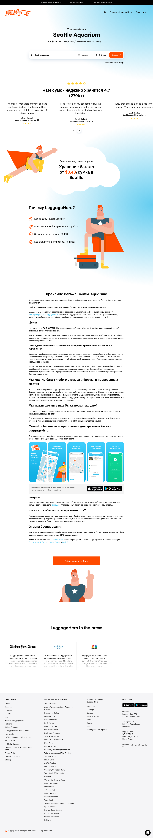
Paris (89, 719)
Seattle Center (50, 793)
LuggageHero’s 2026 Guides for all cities (18, 748)
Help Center (9, 734)
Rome (89, 723)
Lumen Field (49, 786)
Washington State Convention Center (59, 803)
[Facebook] (132, 745)
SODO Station (50, 763)
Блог (6, 717)
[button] (148, 833)
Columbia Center (51, 729)
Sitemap (8, 760)
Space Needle (49, 806)
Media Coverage (13, 744)
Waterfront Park (50, 719)
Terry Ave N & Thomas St (54, 773)
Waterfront (48, 800)
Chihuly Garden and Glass (54, 780)
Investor (10, 710)
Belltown (47, 820)
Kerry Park (48, 743)
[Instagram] (139, 745)
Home (7, 703)
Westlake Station (51, 796)
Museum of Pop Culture (53, 739)
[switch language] (105, 12)
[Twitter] (135, 745)
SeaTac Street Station (53, 810)
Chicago (90, 709)
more (31, 113)
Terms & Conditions (12, 756)
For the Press (10, 740)
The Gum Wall (49, 703)
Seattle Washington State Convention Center (59, 708)
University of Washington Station (57, 750)
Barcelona (91, 706)
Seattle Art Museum (52, 733)
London (90, 713)
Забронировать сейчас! (76, 560)
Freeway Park (49, 716)
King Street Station (51, 813)
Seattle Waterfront (51, 736)
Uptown (47, 776)
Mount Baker (49, 760)
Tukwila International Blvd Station (57, 753)
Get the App (141, 12)
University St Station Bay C (54, 770)
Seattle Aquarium (51, 783)
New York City (93, 716)
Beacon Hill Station (51, 713)
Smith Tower (49, 723)
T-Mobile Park (49, 790)
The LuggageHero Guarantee (18, 737)
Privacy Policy (10, 753)
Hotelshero (9, 724)
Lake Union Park (50, 726)
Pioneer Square (50, 746)
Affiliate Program (11, 727)
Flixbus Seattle (50, 766)
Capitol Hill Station (51, 816)
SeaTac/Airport (50, 756)
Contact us (125, 745)
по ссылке (56, 504)
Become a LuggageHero (121, 12)
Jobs (9, 714)
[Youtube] (142, 745)
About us (8, 707)
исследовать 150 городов (97, 729)
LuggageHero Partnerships (18, 730)
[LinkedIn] (146, 745)
